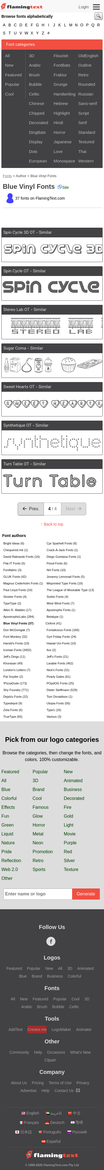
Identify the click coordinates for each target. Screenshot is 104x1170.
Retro (83, 74)
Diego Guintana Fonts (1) (64, 556)
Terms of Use (60, 1083)
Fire (68, 807)
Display (35, 141)
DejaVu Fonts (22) (15, 696)
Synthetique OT (17, 425)
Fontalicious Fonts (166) (63, 630)
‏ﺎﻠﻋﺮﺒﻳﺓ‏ (53, 1113)
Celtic (34, 94)
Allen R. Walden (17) (17, 610)
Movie (70, 834)
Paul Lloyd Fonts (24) (17, 590)
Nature (8, 842)
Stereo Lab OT (16, 309)
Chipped (36, 113)
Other (6, 878)
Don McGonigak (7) (16, 630)
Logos (52, 958)
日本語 (23, 1132)
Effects (8, 807)
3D (31, 55)
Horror (59, 132)
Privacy (83, 1083)
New (9, 65)
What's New (80, 1052)
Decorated (38, 122)
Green (7, 825)
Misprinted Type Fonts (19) (65, 583)
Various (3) (54, 716)
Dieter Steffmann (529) (62, 690)
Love (58, 151)
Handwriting (64, 94)
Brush (34, 74)
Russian (85, 94)
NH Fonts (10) (56, 570)
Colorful (9, 798)
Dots (33, 151)
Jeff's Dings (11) (14, 656)
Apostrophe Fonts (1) (61, 610)
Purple (70, 842)
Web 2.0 (9, 869)
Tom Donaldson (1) (59, 696)
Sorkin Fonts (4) (57, 596)
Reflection (11, 860)
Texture (71, 869)
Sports (39, 869)
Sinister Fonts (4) (15, 596)
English (30, 1113)
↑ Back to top (52, 524)
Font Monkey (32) (15, 636)
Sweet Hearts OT (18, 386)
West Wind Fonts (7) (60, 603)
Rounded (86, 84)
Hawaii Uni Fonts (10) (61, 643)
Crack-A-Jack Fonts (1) (62, 550)
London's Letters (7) (17, 670)
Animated (73, 780)
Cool (9, 94)
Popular (12, 84)
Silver (69, 860)
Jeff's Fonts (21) (57, 656)
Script (83, 113)
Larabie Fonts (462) (60, 663)
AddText (16, 1029)
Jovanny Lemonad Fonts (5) (66, 576)
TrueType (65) (12, 716)
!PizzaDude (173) (15, 683)
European (38, 161)
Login (83, 6)
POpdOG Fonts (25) (60, 683)
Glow (38, 816)
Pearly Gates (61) (58, 676)
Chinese (36, 103)
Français (29, 1122)
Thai (82, 151)
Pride (6, 851)
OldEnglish (88, 55)
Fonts (7, 176)
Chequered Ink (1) (15, 550)
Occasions (56, 1052)
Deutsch (54, 1122)
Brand (39, 789)
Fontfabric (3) (12, 570)
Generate (86, 894)
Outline (85, 65)
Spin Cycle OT (16, 270)
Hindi (58, 122)
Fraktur (60, 74)
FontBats (62, 65)
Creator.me (37, 1029)
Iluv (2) (51, 650)
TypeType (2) (12, 603)
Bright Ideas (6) (13, 543)
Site (63, 187)
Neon (38, 842)
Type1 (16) (54, 710)
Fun (5, 816)
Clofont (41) (53, 623)
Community (19, 1052)
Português (49, 1132)
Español (51, 1141)
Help (38, 1052)
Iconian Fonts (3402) (17, 650)
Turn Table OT (16, 463)
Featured (13, 74)
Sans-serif (87, 103)
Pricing (38, 1083)
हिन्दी (76, 1122)
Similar (45, 232)
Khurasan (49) (13, 663)
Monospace (64, 161)
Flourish (61, 55)
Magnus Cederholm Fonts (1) (23, 583)
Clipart (49, 1060)
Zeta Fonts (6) (12, 710)
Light (68, 825)
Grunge (60, 84)
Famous (41, 807)
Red (68, 851)
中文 (74, 1113)
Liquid (7, 834)
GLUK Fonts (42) (14, 576)
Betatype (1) (55, 616)
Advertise (28, 1090)
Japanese (63, 141)
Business (73, 789)
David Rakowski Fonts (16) (21, 556)
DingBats (37, 132)
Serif (82, 122)
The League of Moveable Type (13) (68, 590)
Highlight (62, 113)
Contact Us (67, 1090)
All (7, 55)
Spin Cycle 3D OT (19, 232)
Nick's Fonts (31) (58, 670)
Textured (86, 141)
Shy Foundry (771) (16, 690)
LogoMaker (61, 1029)
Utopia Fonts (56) (58, 703)
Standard (86, 132)
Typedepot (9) (12, 703)
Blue (5, 789)
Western (86, 161)
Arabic (35, 65)
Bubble (35, 84)
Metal (38, 834)
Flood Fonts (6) (57, 563)
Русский (77, 1132)
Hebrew (61, 103)
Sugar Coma (14, 348)
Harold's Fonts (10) (16, 643)
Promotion (43, 851)
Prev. (30, 508)
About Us (19, 1083)
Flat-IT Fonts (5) (14, 563)
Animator (84, 1029)
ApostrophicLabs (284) (18, 616)
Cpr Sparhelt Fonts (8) (62, 543)
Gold (68, 816)
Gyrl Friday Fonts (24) (61, 636)
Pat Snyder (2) (13, 676)
